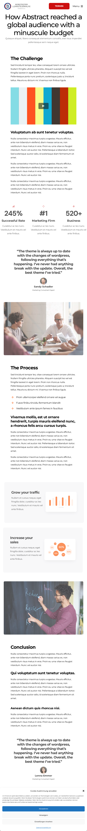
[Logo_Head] (17, 3)
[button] (83, 791)
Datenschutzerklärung (43, 827)
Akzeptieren (43, 809)
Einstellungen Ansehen (43, 822)
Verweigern (43, 815)
